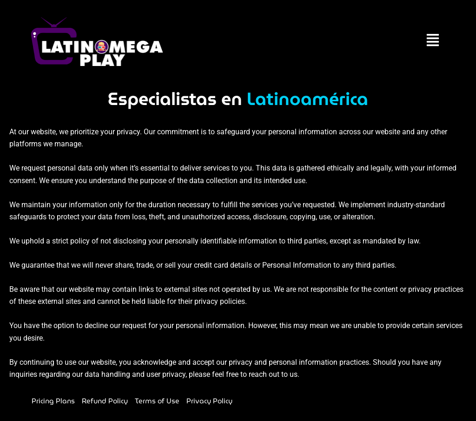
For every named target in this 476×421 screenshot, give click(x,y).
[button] (432, 41)
